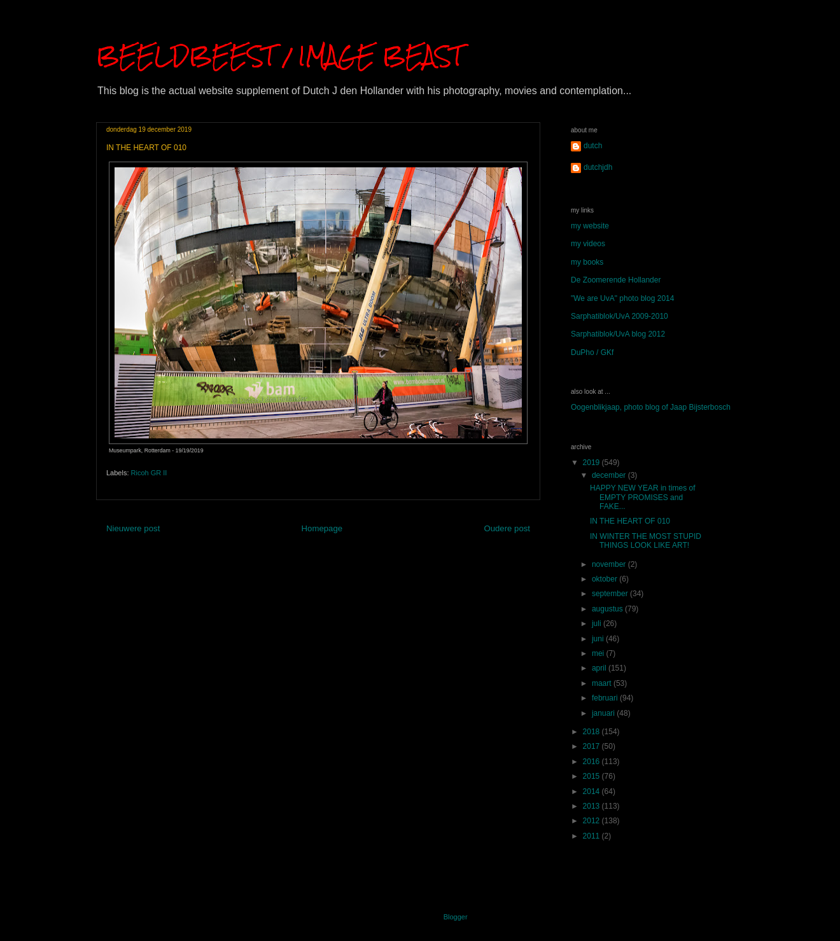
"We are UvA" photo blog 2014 (622, 298)
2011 (592, 836)
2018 (592, 731)
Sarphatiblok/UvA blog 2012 (618, 334)
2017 (592, 746)
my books (587, 262)
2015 (592, 776)
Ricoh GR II (149, 473)
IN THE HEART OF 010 (630, 521)
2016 (592, 761)
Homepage (322, 528)
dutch (593, 145)
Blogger (455, 917)
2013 (592, 806)
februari (606, 698)
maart (602, 683)
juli (597, 623)
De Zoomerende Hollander (616, 279)
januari (604, 713)
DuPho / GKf (592, 352)
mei (599, 653)
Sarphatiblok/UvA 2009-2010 (619, 316)
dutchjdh (598, 167)
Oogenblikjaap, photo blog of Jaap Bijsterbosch (651, 407)
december (610, 475)
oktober (605, 579)
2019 (592, 462)
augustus (608, 608)
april (600, 668)
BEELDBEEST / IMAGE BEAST (279, 55)
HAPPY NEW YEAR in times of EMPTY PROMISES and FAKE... (643, 497)
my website (590, 225)
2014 (592, 791)
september (611, 593)
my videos (588, 243)
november (610, 564)
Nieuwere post (133, 528)
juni (599, 638)
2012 (592, 820)
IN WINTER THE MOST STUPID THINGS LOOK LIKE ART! (645, 541)
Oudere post (507, 528)
